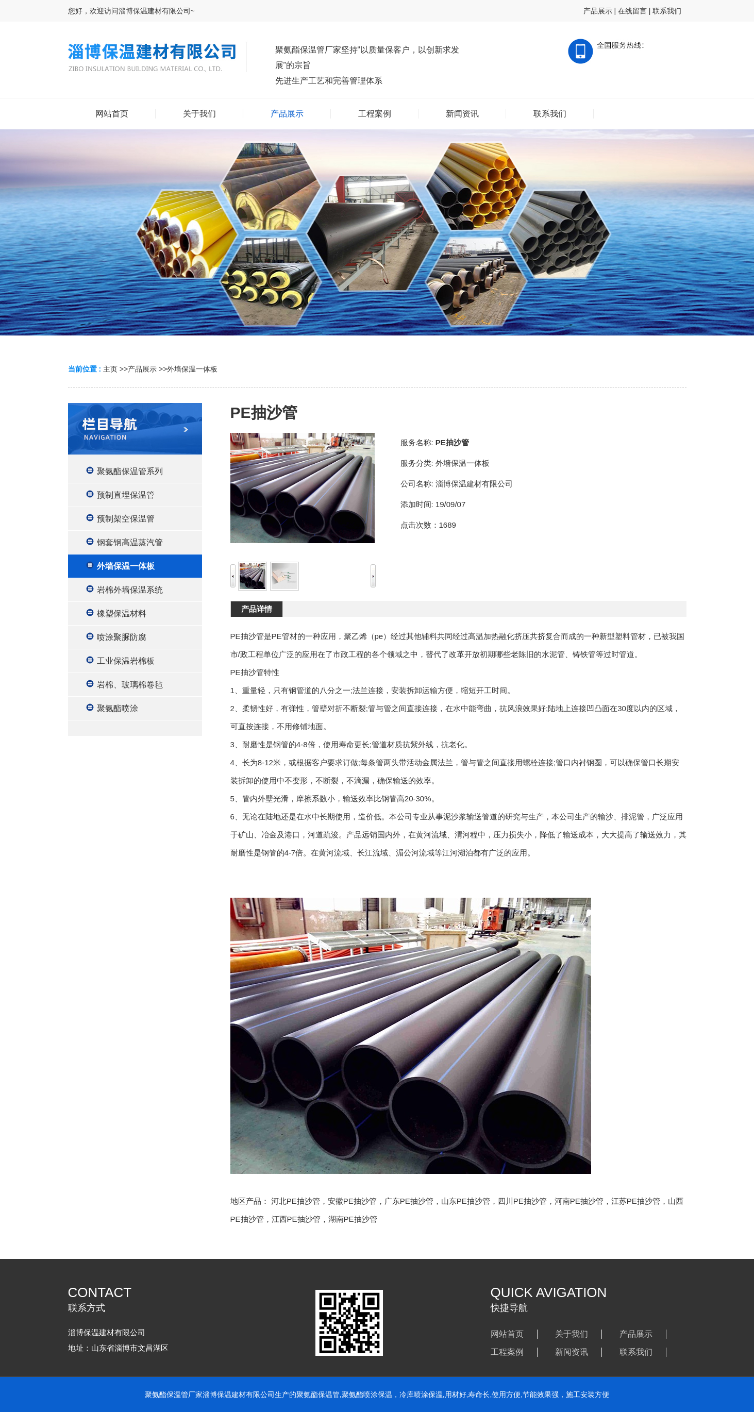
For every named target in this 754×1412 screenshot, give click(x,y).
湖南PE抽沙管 (352, 1219)
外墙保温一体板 (192, 369)
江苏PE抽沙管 (635, 1201)
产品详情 (256, 608)
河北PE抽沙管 (295, 1201)
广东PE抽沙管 (408, 1201)
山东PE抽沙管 (465, 1201)
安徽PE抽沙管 (352, 1201)
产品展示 (597, 11)
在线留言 (632, 11)
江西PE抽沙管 (296, 1219)
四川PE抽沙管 (522, 1201)
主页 (110, 369)
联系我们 (666, 11)
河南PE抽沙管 (579, 1201)
